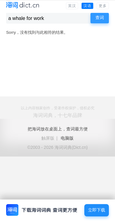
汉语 (87, 6)
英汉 (72, 6)
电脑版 (67, 138)
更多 (103, 6)
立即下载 (96, 210)
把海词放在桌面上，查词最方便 (58, 128)
